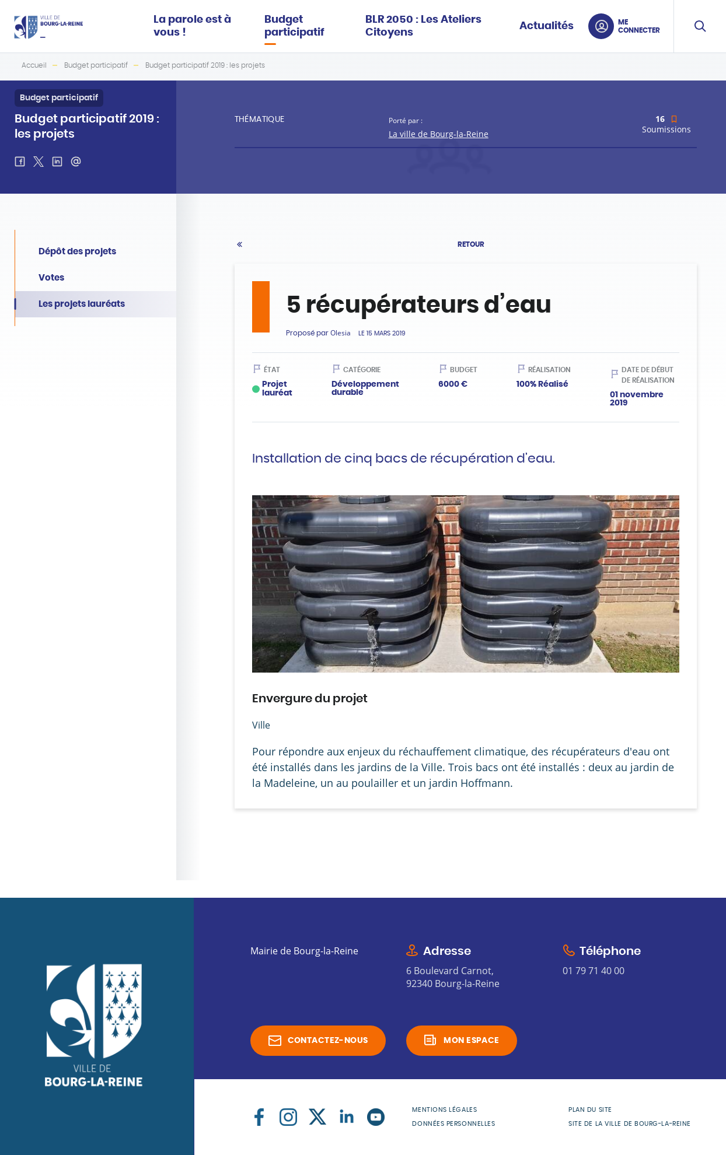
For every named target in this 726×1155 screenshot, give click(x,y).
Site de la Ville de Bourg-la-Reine (629, 1124)
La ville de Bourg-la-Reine (438, 133)
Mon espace (471, 1041)
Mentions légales (444, 1110)
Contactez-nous (328, 1041)
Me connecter (639, 26)
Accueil (34, 65)
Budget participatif (96, 65)
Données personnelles (453, 1124)
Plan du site (590, 1110)
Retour (471, 244)
